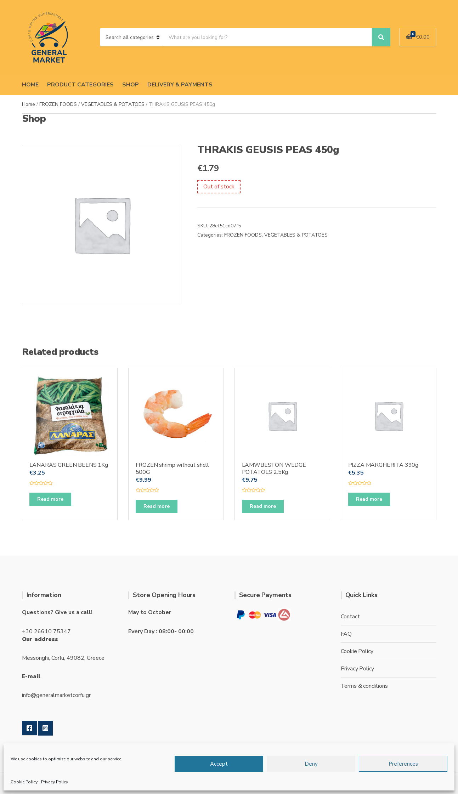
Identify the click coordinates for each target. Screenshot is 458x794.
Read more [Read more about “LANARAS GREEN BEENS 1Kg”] (50, 499)
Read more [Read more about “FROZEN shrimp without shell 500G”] (156, 506)
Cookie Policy (24, 782)
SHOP (130, 85)
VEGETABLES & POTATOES (113, 104)
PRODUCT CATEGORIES (80, 85)
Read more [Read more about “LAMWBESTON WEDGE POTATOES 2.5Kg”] (263, 506)
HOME (30, 85)
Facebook (29, 728)
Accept (219, 763)
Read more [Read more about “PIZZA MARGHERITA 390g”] (369, 499)
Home (28, 104)
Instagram (45, 728)
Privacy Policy (54, 782)
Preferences (403, 763)
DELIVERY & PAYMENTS (180, 85)
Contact (350, 616)
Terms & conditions (364, 686)
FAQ (346, 634)
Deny (311, 763)
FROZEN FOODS (58, 104)
